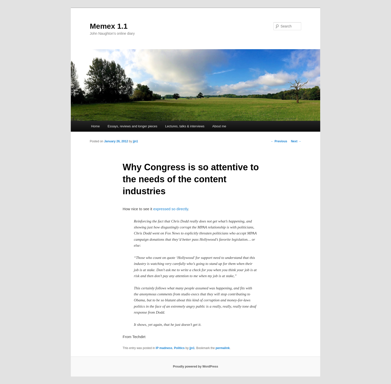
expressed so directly (170, 209)
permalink (223, 348)
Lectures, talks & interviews (184, 126)
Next (296, 141)
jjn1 (135, 141)
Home (95, 126)
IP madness (164, 348)
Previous (279, 141)
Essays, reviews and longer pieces (132, 126)
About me (219, 126)
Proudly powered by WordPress (195, 366)
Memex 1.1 (109, 26)
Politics (179, 348)
